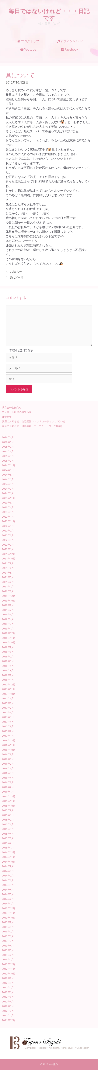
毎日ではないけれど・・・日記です (49, 14)
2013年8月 (8, 927)
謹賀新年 (7, 416)
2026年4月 (8, 437)
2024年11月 (8, 465)
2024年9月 (8, 470)
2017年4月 (8, 721)
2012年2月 (8, 1011)
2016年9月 (8, 754)
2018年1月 (8, 679)
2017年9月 (8, 698)
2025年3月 (8, 456)
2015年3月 (8, 838)
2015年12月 (8, 796)
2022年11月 (8, 521)
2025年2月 (8, 460)
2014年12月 (8, 852)
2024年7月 (8, 479)
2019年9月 (8, 605)
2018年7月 (8, 656)
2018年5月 (8, 661)
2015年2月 (8, 843)
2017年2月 (8, 731)
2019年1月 (8, 628)
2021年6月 (8, 568)
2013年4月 (8, 945)
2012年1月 (8, 1015)
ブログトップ (28, 41)
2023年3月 (8, 512)
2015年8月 (8, 815)
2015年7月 (8, 819)
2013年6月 (8, 936)
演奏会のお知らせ (12, 407)
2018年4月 (8, 666)
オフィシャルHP (70, 41)
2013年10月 (8, 917)
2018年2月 (8, 675)
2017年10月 (8, 694)
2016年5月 (8, 773)
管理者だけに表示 (19, 350)
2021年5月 (8, 572)
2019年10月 (8, 600)
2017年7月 (8, 707)
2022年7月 (8, 530)
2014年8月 (8, 871)
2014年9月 (8, 866)
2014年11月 (8, 857)
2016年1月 (8, 791)
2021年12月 (8, 554)
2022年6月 (8, 535)
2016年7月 (8, 763)
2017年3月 (8, 726)
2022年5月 (8, 540)
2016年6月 (8, 768)
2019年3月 (8, 623)
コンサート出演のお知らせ (16, 412)
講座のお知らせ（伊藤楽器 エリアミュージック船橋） (32, 426)
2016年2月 (8, 787)
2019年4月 (8, 619)
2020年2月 (8, 591)
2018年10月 (8, 642)
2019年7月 (8, 610)
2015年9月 (8, 810)
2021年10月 (8, 558)
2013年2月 (8, 955)
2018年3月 (8, 670)
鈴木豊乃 (53, 1064)
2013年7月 (8, 931)
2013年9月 (8, 922)
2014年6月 (8, 880)
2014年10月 (8, 861)
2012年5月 (8, 996)
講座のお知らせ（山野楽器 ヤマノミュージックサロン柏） (34, 421)
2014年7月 (8, 875)
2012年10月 (8, 973)
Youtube (28, 49)
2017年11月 (8, 689)
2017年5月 (8, 717)
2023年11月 (8, 498)
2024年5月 (8, 484)
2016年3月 (8, 782)
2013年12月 (8, 908)
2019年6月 (8, 614)
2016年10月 (8, 749)
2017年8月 (8, 703)
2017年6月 (8, 712)
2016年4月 (8, 777)
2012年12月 (8, 964)
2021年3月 (8, 577)
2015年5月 (8, 829)
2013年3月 (8, 950)
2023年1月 (8, 516)
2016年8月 (8, 759)
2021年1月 (8, 586)
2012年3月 (8, 1006)
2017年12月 (8, 684)
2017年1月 (8, 735)
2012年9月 (8, 978)
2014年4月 (8, 889)
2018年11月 (8, 638)
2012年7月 (8, 987)
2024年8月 (8, 474)
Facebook (69, 49)
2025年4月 (8, 451)
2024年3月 (8, 488)
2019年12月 (8, 596)
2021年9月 (8, 563)
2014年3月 (8, 894)
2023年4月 (8, 507)
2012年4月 (8, 1001)
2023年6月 (8, 502)
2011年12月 (8, 1020)
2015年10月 (8, 805)
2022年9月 (8, 526)
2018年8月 (8, 651)
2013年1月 (8, 959)
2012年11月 (8, 968)
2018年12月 (8, 633)
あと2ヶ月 (17, 277)
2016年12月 (8, 740)
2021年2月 (8, 582)
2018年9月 (8, 647)
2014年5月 (8, 885)
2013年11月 (8, 913)
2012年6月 (8, 992)
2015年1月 (8, 847)
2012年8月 (8, 983)
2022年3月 (8, 544)
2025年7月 (8, 446)
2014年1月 (8, 903)
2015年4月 (8, 833)
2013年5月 (8, 941)
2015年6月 (8, 824)
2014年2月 (8, 899)
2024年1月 (8, 493)
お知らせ (16, 271)
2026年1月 (8, 442)
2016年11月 (8, 745)
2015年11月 (8, 801)
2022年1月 (8, 549)
